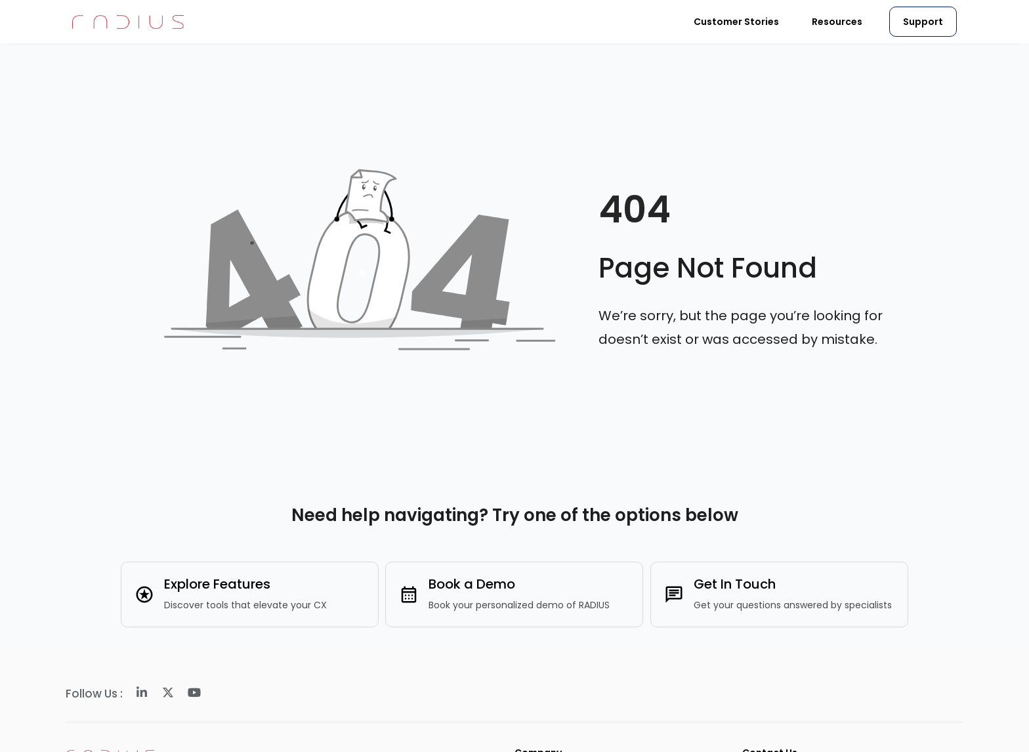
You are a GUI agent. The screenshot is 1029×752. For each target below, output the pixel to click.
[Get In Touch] (674, 594)
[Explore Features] (144, 594)
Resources (837, 21)
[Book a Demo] (409, 594)
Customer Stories (736, 21)
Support (923, 21)
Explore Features (217, 584)
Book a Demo (472, 584)
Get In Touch (735, 584)
